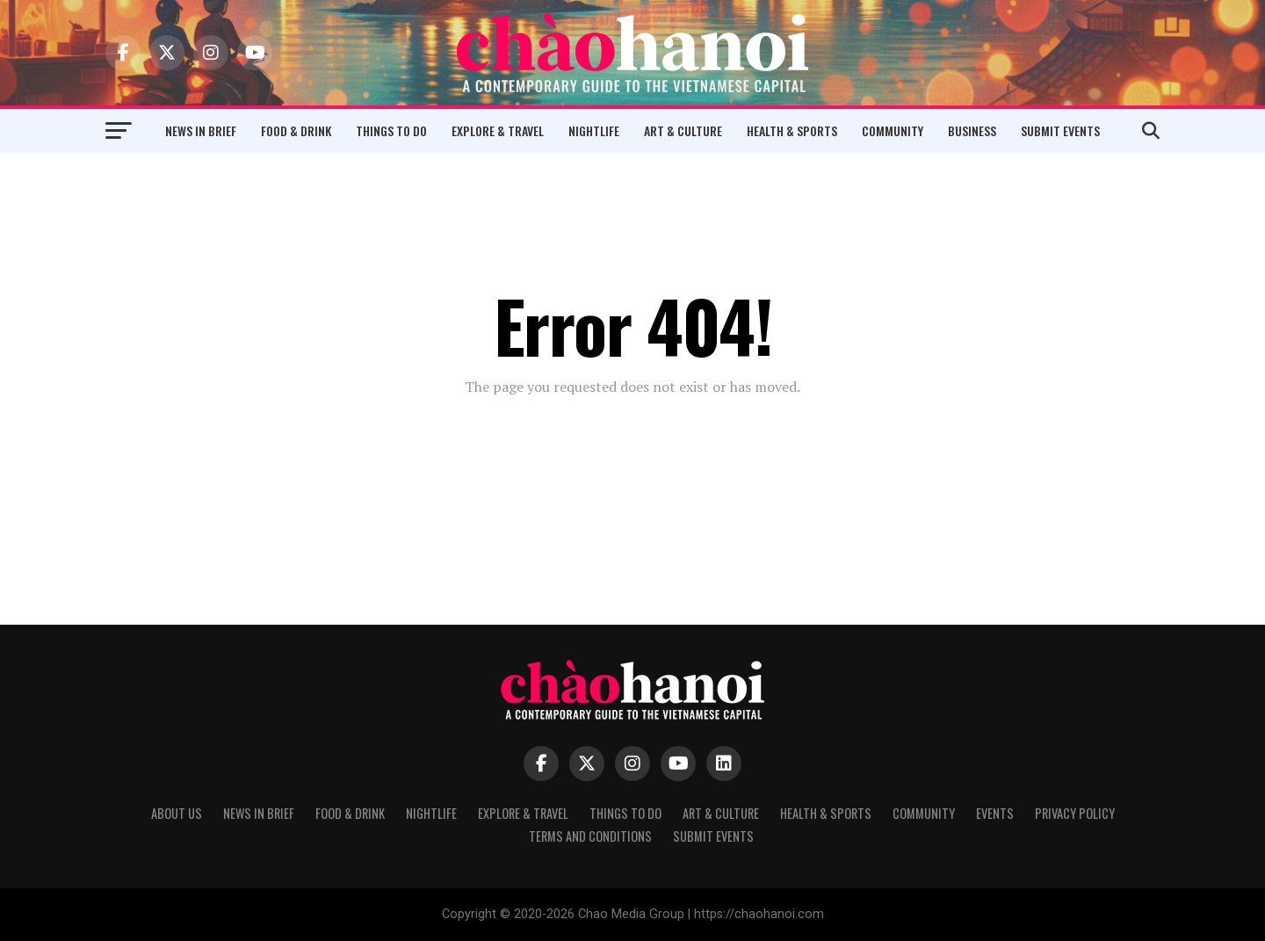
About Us (176, 813)
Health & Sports (792, 130)
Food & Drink (296, 130)
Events (995, 813)
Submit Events (1060, 130)
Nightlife (593, 130)
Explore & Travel (498, 130)
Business (972, 130)
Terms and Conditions (590, 836)
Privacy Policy (1075, 813)
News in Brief (200, 130)
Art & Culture (683, 130)
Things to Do (391, 130)
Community (892, 130)
